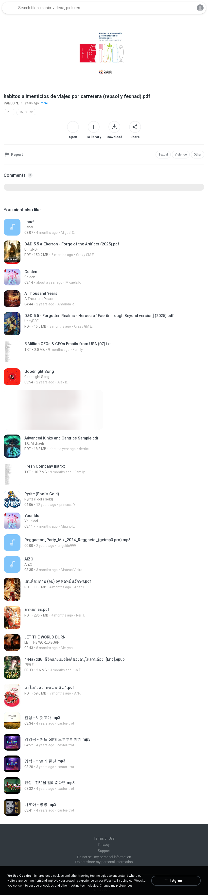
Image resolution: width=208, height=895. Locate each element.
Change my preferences (116, 885)
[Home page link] (9, 7)
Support (104, 851)
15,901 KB (26, 112)
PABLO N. (11, 103)
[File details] (104, 227)
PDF (9, 112)
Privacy (104, 845)
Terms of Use (104, 838)
